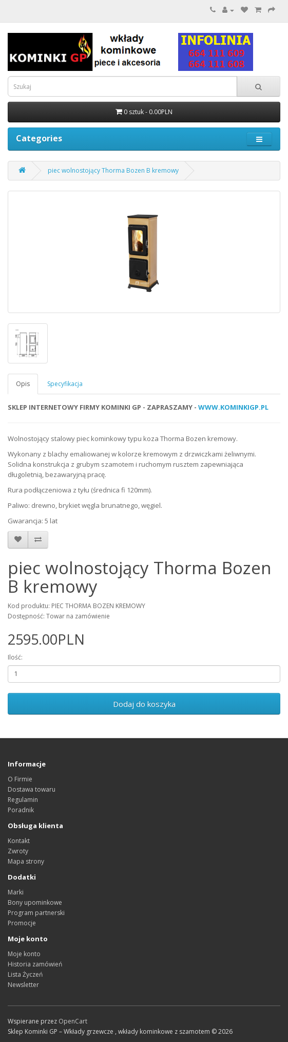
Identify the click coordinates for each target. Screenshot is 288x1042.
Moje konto (24, 953)
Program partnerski (36, 912)
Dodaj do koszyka (144, 704)
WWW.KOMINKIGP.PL (233, 407)
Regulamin (23, 799)
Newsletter (23, 984)
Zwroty (18, 851)
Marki (16, 892)
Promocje (22, 923)
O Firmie (20, 779)
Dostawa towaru (31, 789)
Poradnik (21, 810)
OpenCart (73, 1021)
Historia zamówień (35, 964)
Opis (23, 383)
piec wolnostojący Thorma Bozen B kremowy (113, 170)
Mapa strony (26, 861)
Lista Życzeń (25, 974)
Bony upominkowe (35, 902)
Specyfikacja (65, 383)
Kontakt (19, 840)
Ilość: (15, 657)
